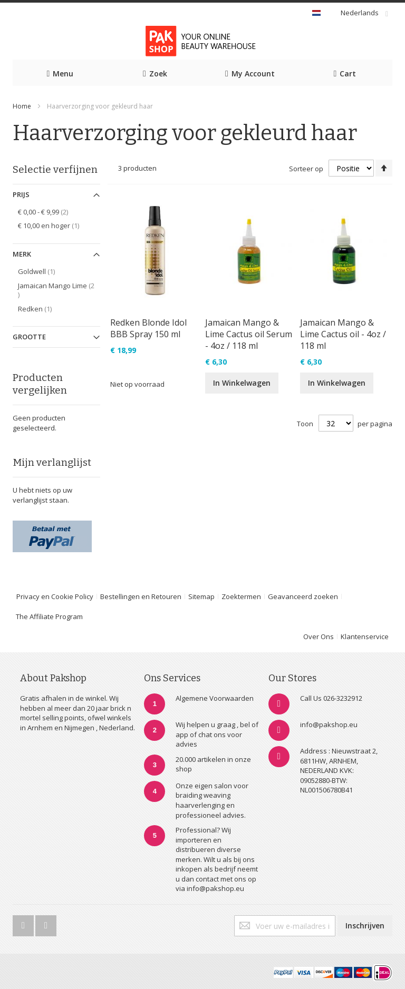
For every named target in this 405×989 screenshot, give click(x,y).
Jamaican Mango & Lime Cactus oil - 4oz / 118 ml (343, 334)
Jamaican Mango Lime (55, 290)
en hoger (54, 225)
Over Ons (318, 636)
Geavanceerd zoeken (303, 596)
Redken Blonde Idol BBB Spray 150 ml (148, 328)
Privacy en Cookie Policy (54, 596)
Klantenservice (365, 636)
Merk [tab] (22, 254)
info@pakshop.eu (329, 724)
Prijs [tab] (21, 194)
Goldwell (42, 271)
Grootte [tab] (29, 336)
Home (22, 106)
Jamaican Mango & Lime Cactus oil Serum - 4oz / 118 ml (248, 334)
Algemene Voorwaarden (215, 698)
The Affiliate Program (49, 616)
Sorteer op (306, 168)
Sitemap (201, 596)
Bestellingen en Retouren (140, 596)
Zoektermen (241, 596)
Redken (40, 308)
